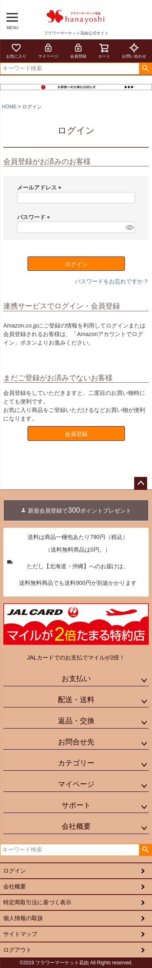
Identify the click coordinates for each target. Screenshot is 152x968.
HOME (9, 107)
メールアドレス (40, 187)
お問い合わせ (134, 50)
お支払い (76, 679)
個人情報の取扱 (23, 918)
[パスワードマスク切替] (129, 227)
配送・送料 (76, 700)
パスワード (35, 217)
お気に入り (16, 50)
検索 (145, 68)
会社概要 (76, 826)
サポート (76, 805)
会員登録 (78, 50)
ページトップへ (140, 483)
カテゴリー (76, 763)
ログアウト (17, 949)
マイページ (48, 50)
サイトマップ (20, 934)
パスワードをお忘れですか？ (112, 281)
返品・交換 (76, 721)
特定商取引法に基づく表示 (37, 902)
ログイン (14, 870)
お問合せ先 (76, 742)
